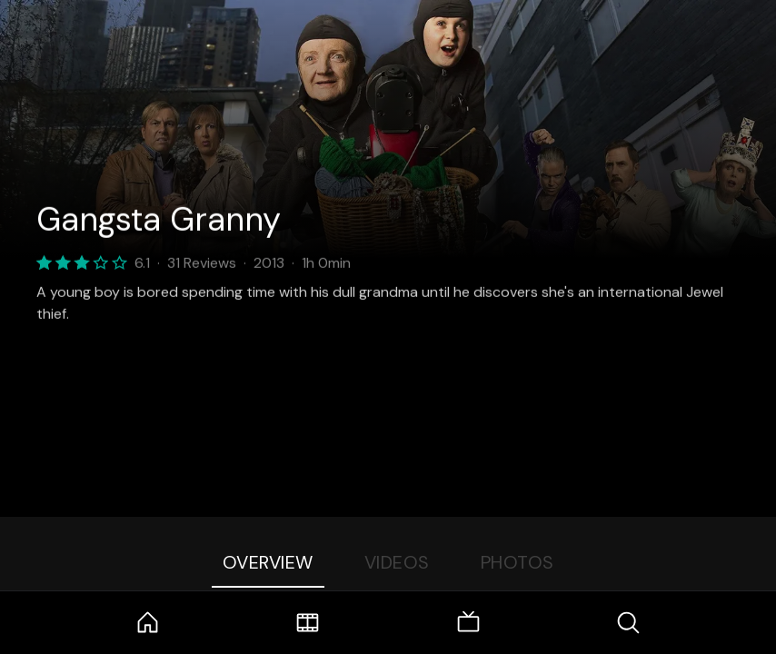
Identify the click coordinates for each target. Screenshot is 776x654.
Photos (517, 562)
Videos (397, 562)
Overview (268, 562)
